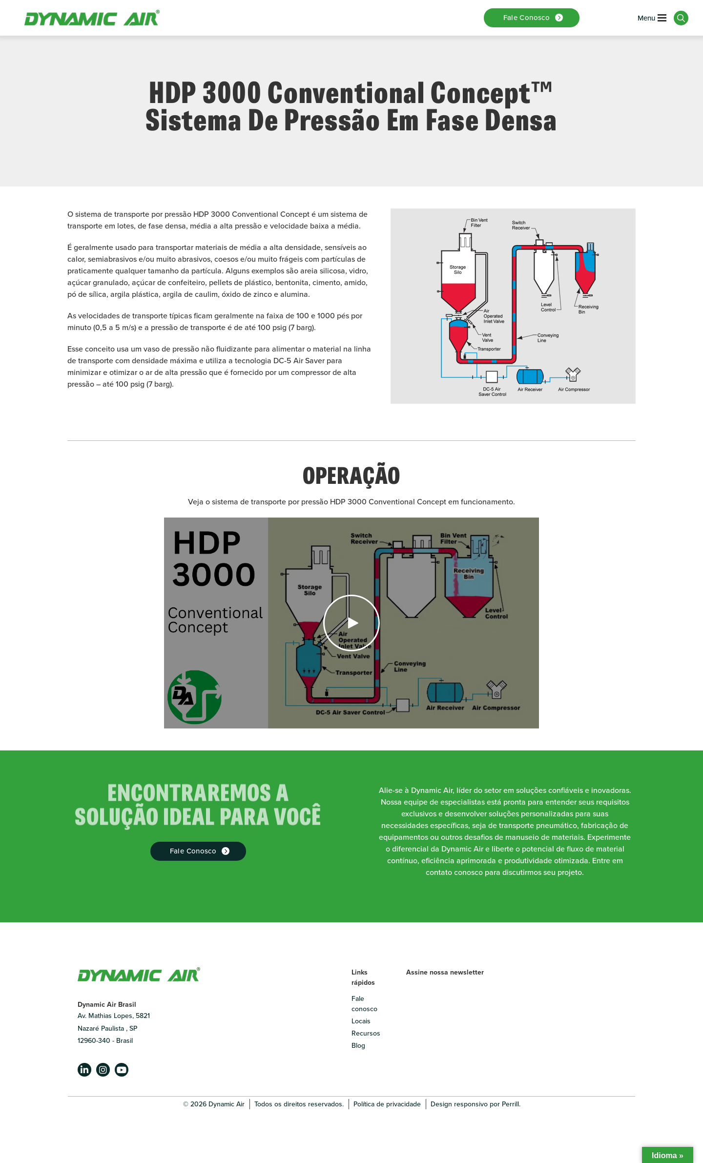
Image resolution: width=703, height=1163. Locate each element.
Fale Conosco (193, 851)
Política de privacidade (387, 1104)
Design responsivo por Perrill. (475, 1104)
